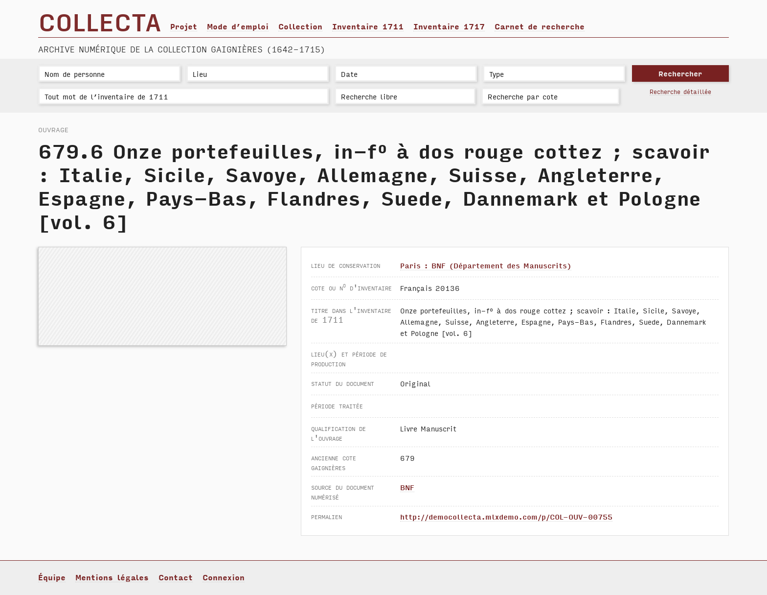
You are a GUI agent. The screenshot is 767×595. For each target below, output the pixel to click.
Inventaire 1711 (368, 26)
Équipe (52, 577)
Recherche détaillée (680, 91)
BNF (407, 487)
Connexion (224, 577)
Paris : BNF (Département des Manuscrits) (485, 265)
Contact (175, 577)
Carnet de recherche (540, 26)
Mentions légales (112, 577)
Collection (300, 26)
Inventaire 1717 (449, 26)
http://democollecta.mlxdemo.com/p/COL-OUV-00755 (506, 516)
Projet (183, 26)
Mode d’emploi (238, 26)
